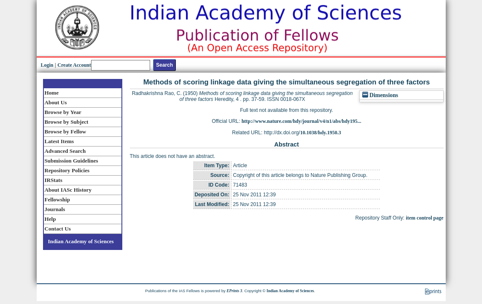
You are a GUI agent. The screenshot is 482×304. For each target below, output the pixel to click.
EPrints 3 (234, 291)
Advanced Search (65, 151)
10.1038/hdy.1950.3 (320, 133)
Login (47, 65)
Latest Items (59, 141)
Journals (55, 209)
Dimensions (380, 95)
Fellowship (57, 199)
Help (50, 219)
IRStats (53, 180)
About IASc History (68, 190)
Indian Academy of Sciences (81, 241)
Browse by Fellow (65, 131)
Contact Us (58, 228)
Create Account (74, 65)
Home (52, 93)
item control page (424, 218)
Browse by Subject (67, 122)
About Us (56, 102)
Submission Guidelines (71, 160)
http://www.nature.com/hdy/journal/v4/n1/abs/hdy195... (301, 121)
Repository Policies (67, 170)
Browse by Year (63, 112)
